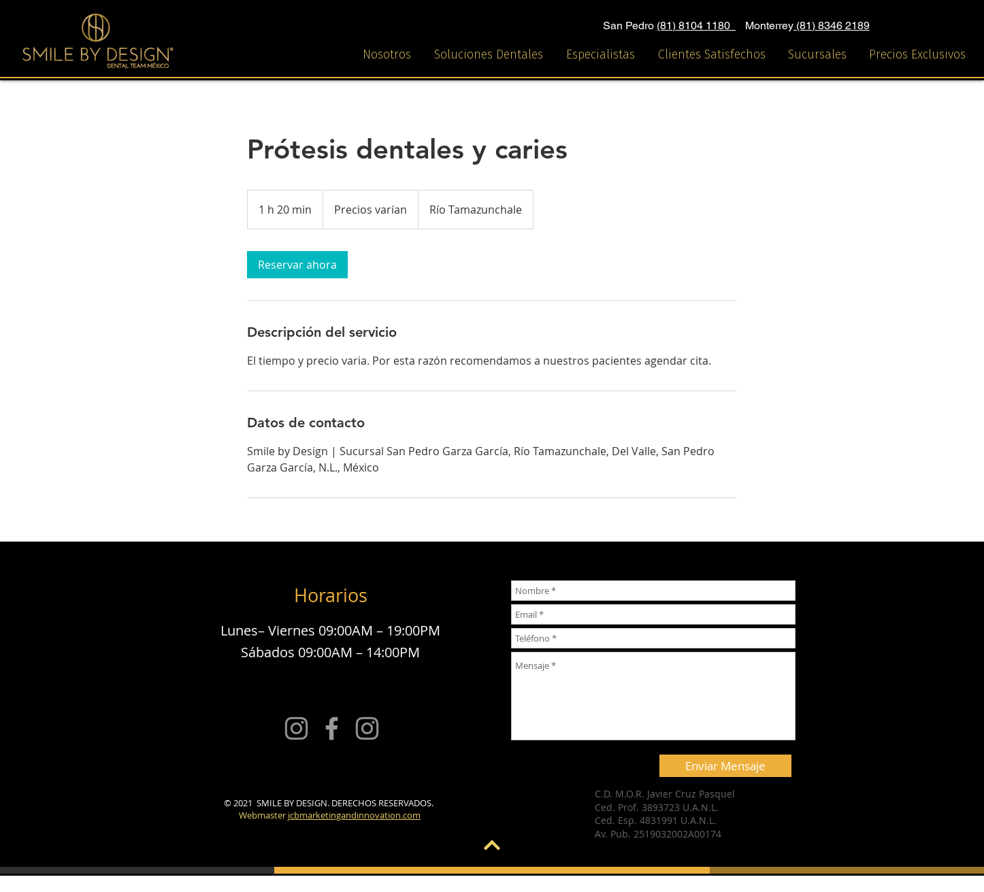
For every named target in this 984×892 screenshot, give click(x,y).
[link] (297, 264)
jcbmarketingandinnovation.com (354, 815)
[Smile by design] (296, 728)
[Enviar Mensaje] (725, 766)
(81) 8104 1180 (696, 25)
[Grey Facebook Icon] (331, 728)
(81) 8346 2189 (831, 25)
